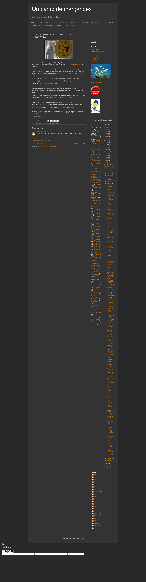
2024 (106, 131)
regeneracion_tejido (95, 308)
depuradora (98, 243)
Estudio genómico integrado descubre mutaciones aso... (110, 282)
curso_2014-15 (95, 233)
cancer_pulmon (97, 189)
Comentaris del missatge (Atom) (48, 146)
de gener (109, 460)
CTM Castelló (95, 49)
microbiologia (74, 22)
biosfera (104, 22)
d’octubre (109, 173)
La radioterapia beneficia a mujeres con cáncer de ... (110, 232)
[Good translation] (5, 551)
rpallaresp (93, 311)
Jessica (96, 503)
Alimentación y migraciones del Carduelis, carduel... (110, 198)
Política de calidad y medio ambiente (109, 444)
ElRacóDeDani (97, 486)
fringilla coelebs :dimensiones (110, 205)
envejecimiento (94, 260)
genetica (65, 22)
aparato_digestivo (97, 159)
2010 (106, 162)
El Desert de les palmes (98, 51)
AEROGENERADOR (110, 365)
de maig (109, 179)
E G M (95, 484)
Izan (95, 499)
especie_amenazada (95, 262)
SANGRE (93, 146)
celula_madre (95, 192)
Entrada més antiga (80, 143)
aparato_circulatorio (95, 157)
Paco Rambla (97, 513)
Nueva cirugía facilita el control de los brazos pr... (110, 256)
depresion (98, 241)
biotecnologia (94, 177)
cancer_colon (98, 185)
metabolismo (57, 22)
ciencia (96, 194)
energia (99, 247)
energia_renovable (95, 252)
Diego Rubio (97, 482)
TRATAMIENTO (95, 149)
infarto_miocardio (97, 276)
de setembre (110, 175)
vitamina (92, 322)
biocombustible (94, 169)
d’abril (108, 181)
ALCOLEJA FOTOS (99, 474)
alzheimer (93, 155)
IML (95, 494)
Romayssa (96, 523)
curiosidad (93, 205)
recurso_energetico (95, 305)
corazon (93, 201)
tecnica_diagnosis (95, 319)
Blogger (82, 538)
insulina (96, 282)
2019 (106, 142)
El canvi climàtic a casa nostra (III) (110, 347)
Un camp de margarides (62, 9)
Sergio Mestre (97, 525)
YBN (95, 528)
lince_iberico (93, 284)
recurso (111, 22)
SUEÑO (93, 148)
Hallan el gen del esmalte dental (110, 263)
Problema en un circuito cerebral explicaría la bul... (110, 381)
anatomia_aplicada (68, 25)
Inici (59, 143)
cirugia (92, 195)
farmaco (96, 266)
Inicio (32, 22)
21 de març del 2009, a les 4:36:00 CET (46, 137)
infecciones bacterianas (75, 64)
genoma (93, 270)
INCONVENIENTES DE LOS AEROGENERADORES (110, 213)
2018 (106, 144)
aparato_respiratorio (95, 166)
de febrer (109, 458)
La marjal (94, 56)
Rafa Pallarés (97, 520)
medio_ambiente (36, 25)
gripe (100, 270)
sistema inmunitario (37, 107)
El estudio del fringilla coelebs (110, 418)
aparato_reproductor (96, 163)
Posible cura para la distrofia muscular (110, 423)
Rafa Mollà (39, 131)
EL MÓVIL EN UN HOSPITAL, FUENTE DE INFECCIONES (110, 222)
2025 (106, 129)
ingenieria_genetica (95, 279)
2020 (106, 140)
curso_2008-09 (49, 123)
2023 (106, 134)
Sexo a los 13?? (109, 362)
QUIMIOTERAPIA (95, 144)
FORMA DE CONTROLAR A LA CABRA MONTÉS (110, 430)
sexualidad (93, 312)
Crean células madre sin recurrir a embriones (110, 332)
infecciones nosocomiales (47, 80)
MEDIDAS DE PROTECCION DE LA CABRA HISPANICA (110, 325)
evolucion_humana (95, 265)
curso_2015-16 (95, 236)
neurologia (93, 298)
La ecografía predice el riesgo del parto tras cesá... (110, 240)
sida (100, 312)
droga (92, 247)
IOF (95, 496)
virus (95, 320)
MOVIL (59, 123)
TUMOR (93, 151)
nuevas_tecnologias (96, 301)
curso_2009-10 (95, 216)
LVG (95, 506)
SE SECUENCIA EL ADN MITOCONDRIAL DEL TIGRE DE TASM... (110, 372)
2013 (106, 155)
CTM (99, 138)
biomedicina (94, 173)
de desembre (110, 166)
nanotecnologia (94, 297)
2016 (106, 149)
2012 (106, 158)
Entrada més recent (37, 143)
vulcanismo (93, 324)
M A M (95, 508)
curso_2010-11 (95, 220)
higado (95, 271)
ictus (92, 273)
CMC (92, 138)
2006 (106, 467)
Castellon (98, 140)
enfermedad (97, 254)
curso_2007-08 (95, 210)
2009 (106, 164)
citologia (48, 22)
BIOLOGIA (95, 132)
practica (58, 25)
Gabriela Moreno (98, 491)
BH (45, 123)
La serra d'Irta (95, 58)
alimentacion (94, 154)
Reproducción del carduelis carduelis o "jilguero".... (110, 292)
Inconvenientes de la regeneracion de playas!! (110, 354)
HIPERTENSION (97, 141)
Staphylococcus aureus (73, 81)
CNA (95, 479)
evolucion (95, 263)
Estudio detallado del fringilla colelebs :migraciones (110, 248)
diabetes (96, 246)
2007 (106, 465)
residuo (95, 309)
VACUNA (93, 152)
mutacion (93, 295)
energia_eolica (97, 249)
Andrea (96, 477)
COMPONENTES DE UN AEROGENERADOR (110, 274)
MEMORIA (95, 143)
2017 (106, 147)
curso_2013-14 (95, 230)
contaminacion (95, 22)
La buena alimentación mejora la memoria (110, 412)
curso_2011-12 (95, 223)
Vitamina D (109, 359)
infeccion (55, 123)
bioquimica (40, 22)
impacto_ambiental (95, 274)
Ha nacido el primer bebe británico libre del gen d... (110, 437)
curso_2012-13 (95, 226)
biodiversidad (94, 171)
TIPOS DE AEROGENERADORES (110, 268)
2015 (106, 151)
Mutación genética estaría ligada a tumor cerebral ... (110, 389)
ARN (92, 127)
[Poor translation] (11, 551)
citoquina (93, 198)
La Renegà (95, 55)
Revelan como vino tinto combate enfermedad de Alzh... (110, 318)
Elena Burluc (97, 489)
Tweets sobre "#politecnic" (97, 82)
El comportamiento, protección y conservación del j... (110, 189)
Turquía (40, 71)
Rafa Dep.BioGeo (98, 516)
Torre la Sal (95, 60)
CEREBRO (94, 136)
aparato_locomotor (96, 160)
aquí (42, 116)
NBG (95, 511)
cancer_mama (97, 187)
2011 (106, 160)
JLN (95, 501)
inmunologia (84, 22)
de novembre (110, 170)
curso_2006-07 (95, 206)
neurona (93, 300)
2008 (106, 463)
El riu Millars (95, 53)
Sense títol (109, 287)
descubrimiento (97, 244)
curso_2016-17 (95, 240)
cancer (99, 184)
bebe (96, 168)
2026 (106, 127)
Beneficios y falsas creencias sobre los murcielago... (110, 452)
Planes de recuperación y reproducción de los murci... (110, 340)
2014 (106, 153)
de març (109, 183)
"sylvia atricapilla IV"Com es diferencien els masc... (110, 405)
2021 (106, 138)
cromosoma (94, 203)
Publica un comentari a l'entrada (42, 140)
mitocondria (93, 294)
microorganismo (94, 292)
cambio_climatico (48, 25)
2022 (106, 136)
